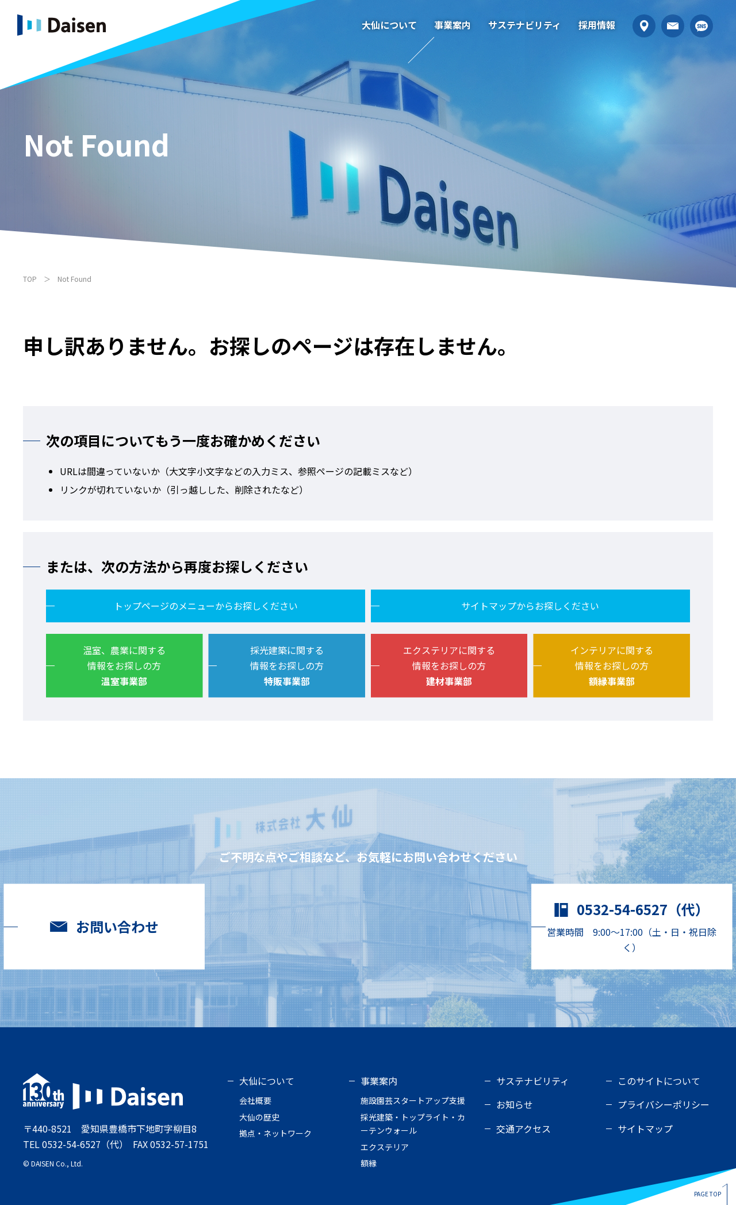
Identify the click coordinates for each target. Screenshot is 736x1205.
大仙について (389, 25)
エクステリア (385, 1147)
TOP (30, 279)
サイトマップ (645, 1128)
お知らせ (514, 1104)
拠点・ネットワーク (275, 1133)
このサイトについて (659, 1081)
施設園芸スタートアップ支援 (413, 1100)
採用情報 (596, 25)
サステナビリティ (524, 25)
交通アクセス (523, 1128)
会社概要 (255, 1100)
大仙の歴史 (259, 1117)
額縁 (369, 1163)
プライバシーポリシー (664, 1104)
